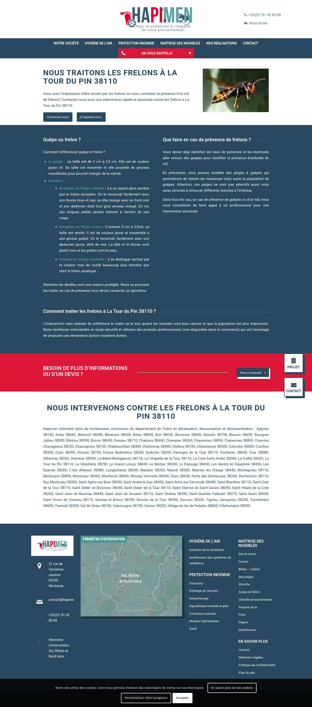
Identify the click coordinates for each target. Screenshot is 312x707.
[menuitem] (66, 43)
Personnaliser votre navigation (146, 698)
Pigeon (243, 622)
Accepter (182, 698)
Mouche (244, 584)
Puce (242, 614)
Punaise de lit (248, 607)
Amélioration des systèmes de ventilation (210, 560)
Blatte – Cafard (249, 569)
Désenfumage (199, 598)
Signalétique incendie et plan (209, 606)
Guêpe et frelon (249, 592)
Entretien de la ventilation (206, 550)
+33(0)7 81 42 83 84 (265, 15)
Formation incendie (202, 613)
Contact (244, 650)
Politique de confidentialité (257, 665)
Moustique (246, 577)
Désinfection (247, 630)
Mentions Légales (251, 657)
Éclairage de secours (203, 591)
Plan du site (247, 672)
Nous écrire (258, 23)
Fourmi (243, 561)
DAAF (193, 629)
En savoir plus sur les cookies (232, 688)
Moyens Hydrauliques (204, 621)
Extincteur (196, 583)
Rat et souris (247, 554)
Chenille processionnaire (256, 599)
